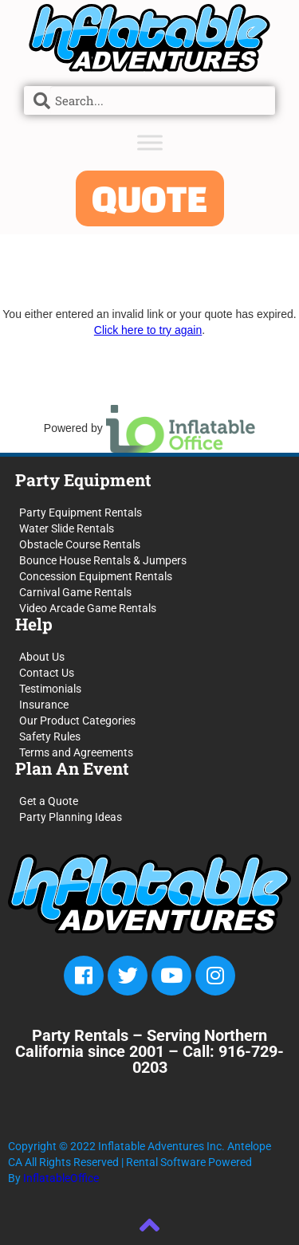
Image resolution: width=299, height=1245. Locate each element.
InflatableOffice (61, 1178)
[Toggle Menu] (150, 142)
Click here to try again (148, 330)
